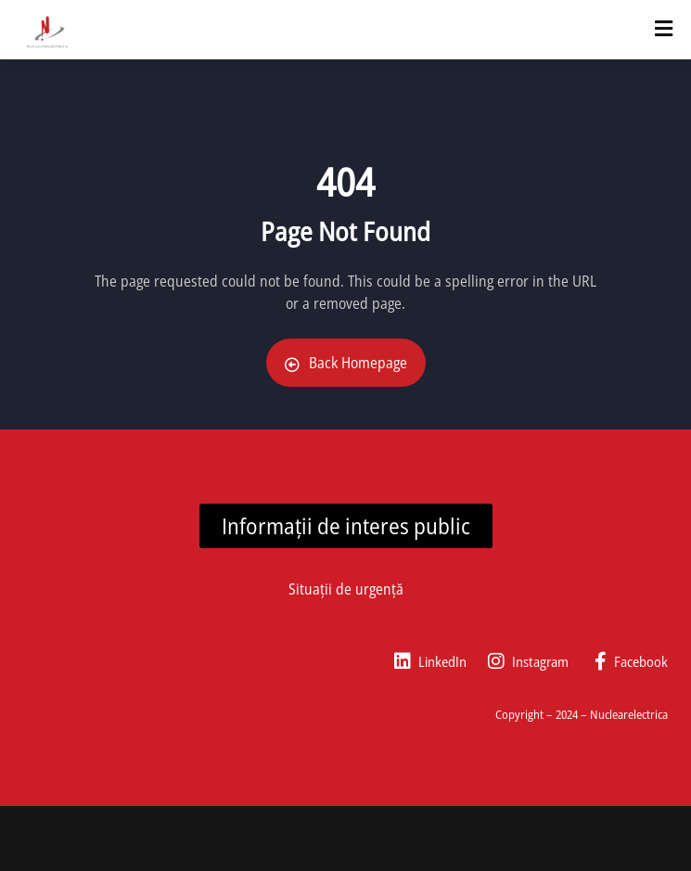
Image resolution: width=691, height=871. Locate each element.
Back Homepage (346, 362)
